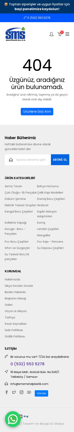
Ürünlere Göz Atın (37, 111)
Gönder (41, 393)
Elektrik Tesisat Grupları (20, 205)
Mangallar (44, 235)
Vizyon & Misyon (16, 311)
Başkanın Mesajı (15, 298)
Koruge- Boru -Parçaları (15, 231)
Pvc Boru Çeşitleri (16, 242)
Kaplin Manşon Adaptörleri (47, 214)
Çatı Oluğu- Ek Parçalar (21, 193)
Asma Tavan (13, 186)
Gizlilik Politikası (15, 336)
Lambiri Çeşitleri (48, 229)
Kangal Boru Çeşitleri (19, 212)
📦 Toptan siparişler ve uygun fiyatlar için (37, 6)
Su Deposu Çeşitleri (50, 248)
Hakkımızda (12, 279)
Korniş (41, 223)
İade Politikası (14, 330)
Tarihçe (10, 317)
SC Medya (57, 424)
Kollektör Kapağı (15, 223)
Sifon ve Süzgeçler (17, 248)
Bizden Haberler (15, 292)
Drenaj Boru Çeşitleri (51, 199)
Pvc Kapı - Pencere (50, 242)
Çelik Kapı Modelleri (50, 193)
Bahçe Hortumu (48, 186)
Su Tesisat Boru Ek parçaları (17, 256)
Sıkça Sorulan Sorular (19, 286)
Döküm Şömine (15, 199)
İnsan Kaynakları (16, 324)
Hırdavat (43, 205)
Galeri (9, 305)
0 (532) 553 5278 (37, 18)
